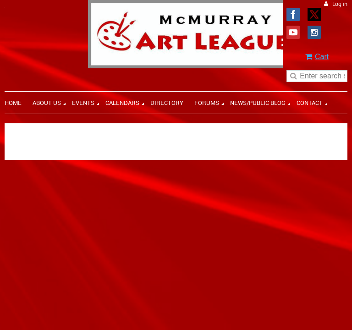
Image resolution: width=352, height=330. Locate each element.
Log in (339, 4)
